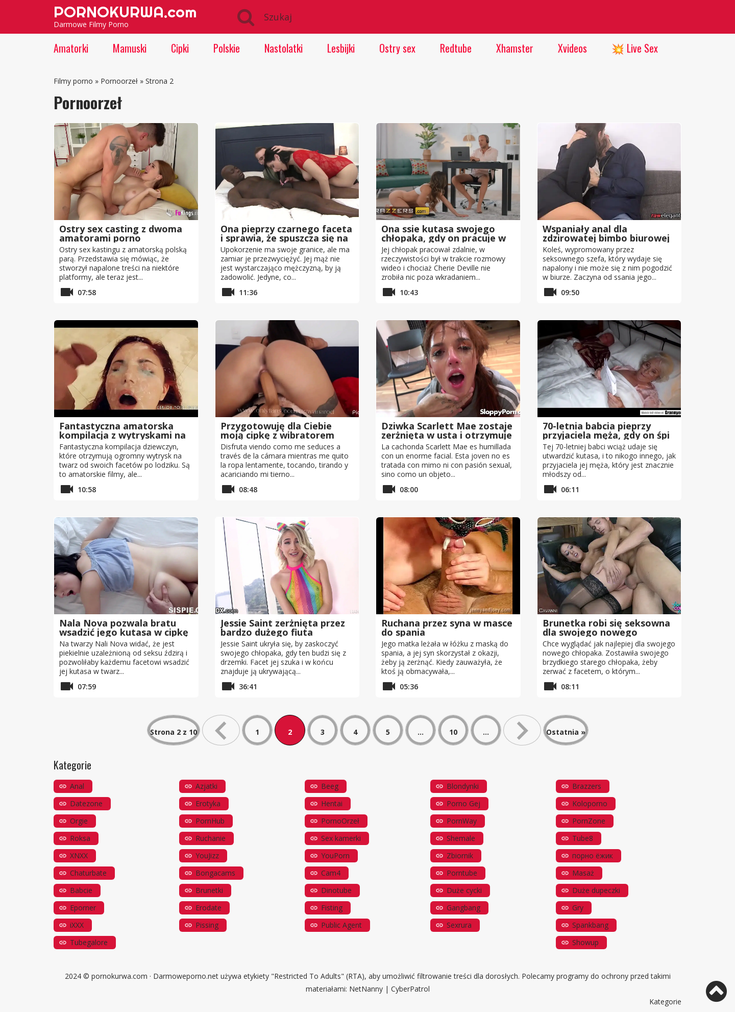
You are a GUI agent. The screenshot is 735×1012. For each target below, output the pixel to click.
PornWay (462, 821)
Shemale (461, 838)
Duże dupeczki (596, 890)
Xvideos (572, 48)
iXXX (77, 925)
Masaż (583, 873)
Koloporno (589, 803)
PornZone (588, 821)
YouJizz (207, 855)
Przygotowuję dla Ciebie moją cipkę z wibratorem (277, 430)
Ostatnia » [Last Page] (565, 732)
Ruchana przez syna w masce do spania (446, 627)
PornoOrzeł (340, 821)
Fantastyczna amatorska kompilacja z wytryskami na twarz (122, 435)
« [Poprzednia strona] (221, 730)
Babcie (81, 890)
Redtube (456, 48)
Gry (577, 907)
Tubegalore (89, 942)
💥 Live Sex (634, 48)
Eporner (83, 907)
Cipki (180, 48)
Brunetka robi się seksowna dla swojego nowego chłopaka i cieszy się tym (606, 632)
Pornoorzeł (119, 81)
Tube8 (582, 838)
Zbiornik (460, 855)
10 (453, 732)
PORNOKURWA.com (125, 11)
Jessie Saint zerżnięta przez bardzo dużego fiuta (282, 627)
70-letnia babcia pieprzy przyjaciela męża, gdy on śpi (606, 430)
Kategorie (665, 1001)
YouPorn (335, 855)
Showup (585, 942)
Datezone (86, 803)
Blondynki (463, 786)
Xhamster (514, 48)
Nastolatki (283, 48)
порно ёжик (592, 855)
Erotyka (207, 803)
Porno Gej (463, 803)
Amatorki (71, 48)
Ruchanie (210, 838)
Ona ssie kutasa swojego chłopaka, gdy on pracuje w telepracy (443, 238)
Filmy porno (73, 81)
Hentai (331, 803)
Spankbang (590, 925)
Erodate (208, 907)
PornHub (210, 821)
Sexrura (459, 925)
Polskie (226, 48)
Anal (77, 786)
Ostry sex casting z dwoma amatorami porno (120, 233)
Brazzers (586, 786)
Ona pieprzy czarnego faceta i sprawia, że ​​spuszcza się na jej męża (286, 238)
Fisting (331, 907)
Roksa (80, 838)
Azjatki (206, 786)
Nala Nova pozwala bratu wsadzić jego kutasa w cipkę (123, 627)
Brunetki (209, 890)
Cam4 (330, 873)
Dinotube (336, 890)
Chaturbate (88, 873)
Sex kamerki (341, 838)
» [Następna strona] (522, 730)
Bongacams (215, 873)
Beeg (329, 786)
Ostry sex (397, 48)
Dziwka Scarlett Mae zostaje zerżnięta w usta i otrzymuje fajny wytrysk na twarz (446, 435)
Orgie (79, 821)
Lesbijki (341, 48)
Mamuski (129, 48)
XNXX (79, 855)
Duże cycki (464, 890)
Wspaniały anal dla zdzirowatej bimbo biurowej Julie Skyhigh (606, 238)
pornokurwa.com (119, 976)
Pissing (206, 925)
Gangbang (463, 907)
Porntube (462, 873)
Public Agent (341, 925)
